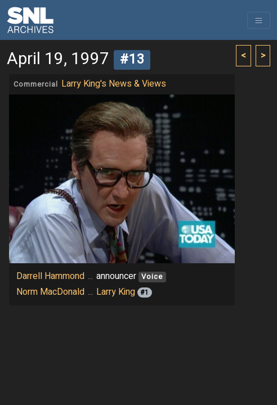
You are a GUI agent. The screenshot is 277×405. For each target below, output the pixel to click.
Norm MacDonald (50, 292)
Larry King (115, 292)
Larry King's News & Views (113, 84)
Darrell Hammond (50, 276)
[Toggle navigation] (258, 20)
